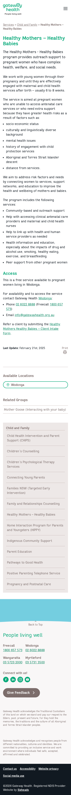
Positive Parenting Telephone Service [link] (33, 573)
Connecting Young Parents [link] (26, 477)
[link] (12, 8)
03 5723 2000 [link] (12, 662)
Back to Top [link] (35, 623)
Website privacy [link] (48, 768)
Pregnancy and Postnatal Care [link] (29, 584)
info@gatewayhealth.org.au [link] (34, 315)
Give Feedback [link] (21, 692)
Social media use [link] (13, 776)
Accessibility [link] (27, 768)
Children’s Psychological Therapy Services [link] (31, 464)
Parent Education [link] (19, 551)
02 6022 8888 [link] (25, 304)
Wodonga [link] (45, 298)
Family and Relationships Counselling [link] (33, 504)
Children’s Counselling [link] (23, 451)
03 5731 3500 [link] (35, 662)
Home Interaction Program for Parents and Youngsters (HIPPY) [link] (35, 527)
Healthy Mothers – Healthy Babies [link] (31, 514)
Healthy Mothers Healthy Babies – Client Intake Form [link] (31, 328)
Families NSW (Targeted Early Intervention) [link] (28, 490)
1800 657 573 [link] (12, 650)
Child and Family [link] (27, 24)
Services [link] (8, 24)
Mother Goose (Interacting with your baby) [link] (35, 409)
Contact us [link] (10, 768)
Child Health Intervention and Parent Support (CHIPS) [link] (33, 438)
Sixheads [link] (23, 790)
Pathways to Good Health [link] (25, 562)
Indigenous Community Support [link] (29, 541)
